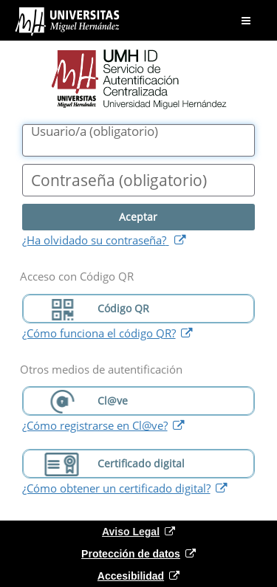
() (94, 132)
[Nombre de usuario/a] (139, 140)
